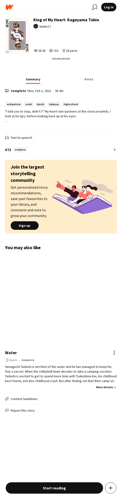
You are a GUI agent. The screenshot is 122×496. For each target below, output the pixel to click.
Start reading (54, 488)
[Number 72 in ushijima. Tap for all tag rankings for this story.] (61, 150)
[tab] (33, 80)
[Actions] (114, 353)
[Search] (94, 7)
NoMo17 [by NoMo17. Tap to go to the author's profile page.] (45, 26)
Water (11, 352)
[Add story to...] (110, 488)
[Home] (47, 7)
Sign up (25, 225)
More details (106, 387)
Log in (108, 7)
